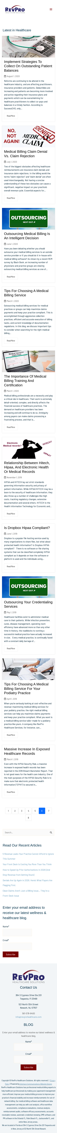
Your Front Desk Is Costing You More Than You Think (27, 864)
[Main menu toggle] (51, 9)
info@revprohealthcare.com (28, 1016)
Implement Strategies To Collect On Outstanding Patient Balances (28, 66)
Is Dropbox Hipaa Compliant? (27, 528)
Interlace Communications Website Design (36, 1084)
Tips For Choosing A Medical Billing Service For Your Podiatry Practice (26, 688)
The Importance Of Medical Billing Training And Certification (25, 380)
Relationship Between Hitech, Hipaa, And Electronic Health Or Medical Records (27, 467)
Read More (11, 116)
